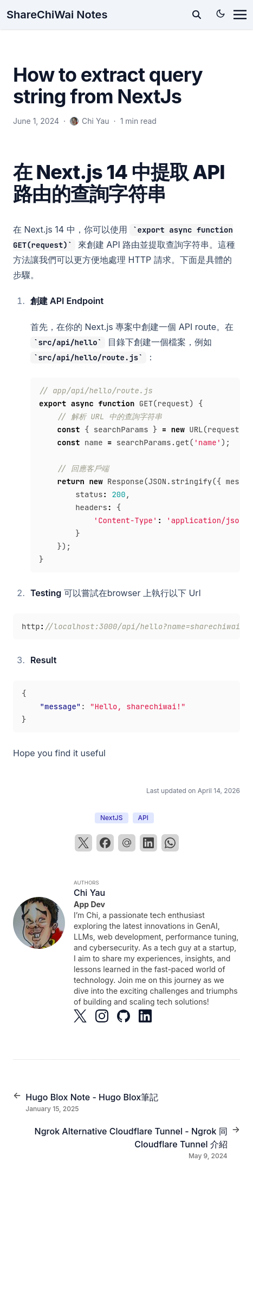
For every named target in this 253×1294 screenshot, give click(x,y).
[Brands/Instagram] (106, 1015)
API (143, 818)
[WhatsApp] (170, 842)
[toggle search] (196, 14)
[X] (83, 842)
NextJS (111, 818)
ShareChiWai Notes (57, 14)
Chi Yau (89, 892)
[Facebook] (105, 842)
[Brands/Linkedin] (149, 1015)
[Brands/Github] (128, 1015)
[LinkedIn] (148, 842)
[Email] (126, 842)
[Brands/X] (84, 1015)
